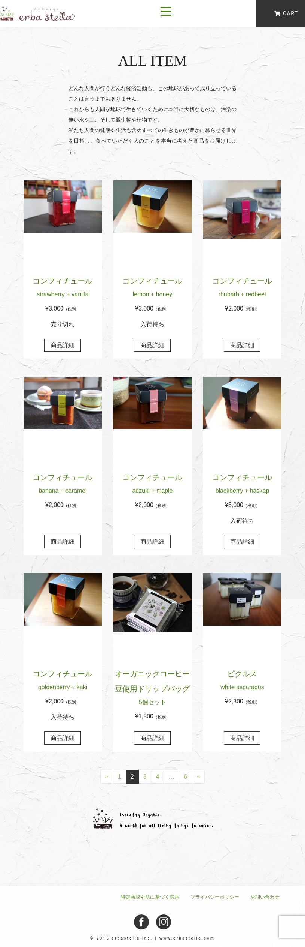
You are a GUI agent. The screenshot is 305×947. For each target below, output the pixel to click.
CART (286, 13)
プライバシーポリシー (214, 897)
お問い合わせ (265, 897)
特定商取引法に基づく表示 (150, 897)
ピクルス (242, 681)
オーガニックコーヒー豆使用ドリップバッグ (152, 689)
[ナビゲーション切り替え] (166, 13)
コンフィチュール (63, 288)
